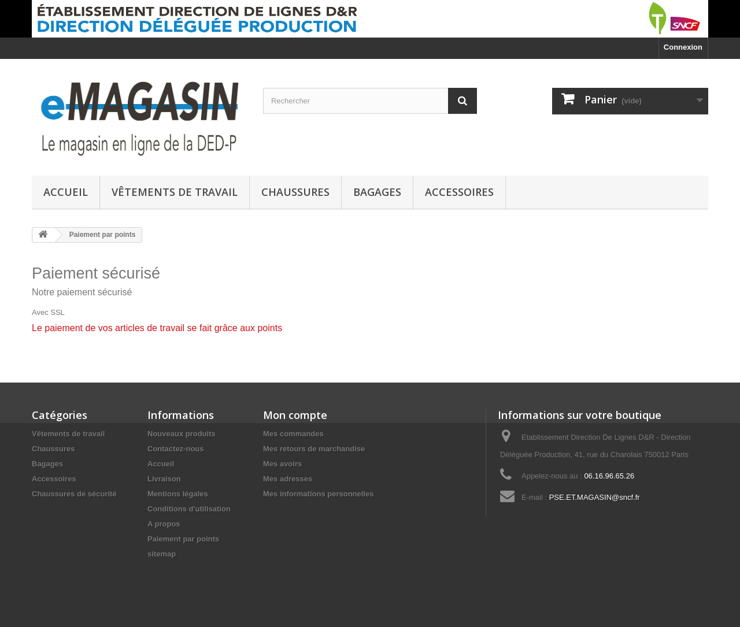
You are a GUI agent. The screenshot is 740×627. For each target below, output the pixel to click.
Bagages (377, 192)
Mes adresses (287, 478)
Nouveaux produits (181, 433)
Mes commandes (293, 433)
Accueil (65, 192)
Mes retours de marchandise (314, 448)
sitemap (161, 554)
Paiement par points (183, 539)
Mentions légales (177, 493)
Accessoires (459, 192)
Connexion (683, 47)
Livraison (164, 478)
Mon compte (295, 415)
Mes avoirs (282, 463)
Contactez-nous (175, 448)
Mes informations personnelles (318, 493)
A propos (163, 524)
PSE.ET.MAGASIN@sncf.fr (594, 497)
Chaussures (295, 192)
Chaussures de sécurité (74, 493)
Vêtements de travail (175, 192)
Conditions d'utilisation (189, 508)
